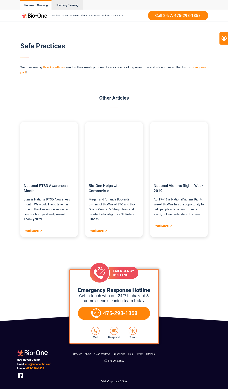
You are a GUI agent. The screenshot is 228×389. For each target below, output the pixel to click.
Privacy (139, 354)
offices (60, 67)
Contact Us (117, 15)
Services (56, 15)
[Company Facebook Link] (20, 375)
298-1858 (35, 368)
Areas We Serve (70, 15)
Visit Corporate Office (114, 381)
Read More (31, 231)
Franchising (119, 354)
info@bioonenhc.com (38, 364)
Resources (94, 15)
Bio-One (48, 67)
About (83, 15)
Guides (105, 15)
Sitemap (150, 354)
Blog (130, 354)
